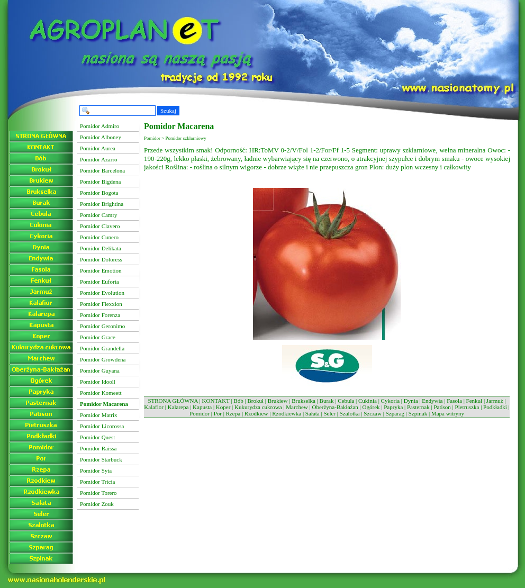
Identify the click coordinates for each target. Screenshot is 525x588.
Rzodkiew (256, 413)
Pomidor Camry (98, 215)
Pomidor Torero (98, 493)
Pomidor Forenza (100, 315)
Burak (327, 400)
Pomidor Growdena (102, 359)
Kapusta (202, 407)
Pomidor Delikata (100, 248)
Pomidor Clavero (100, 226)
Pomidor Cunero (99, 237)
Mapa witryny (447, 413)
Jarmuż (494, 400)
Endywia (432, 400)
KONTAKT (216, 400)
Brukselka (303, 400)
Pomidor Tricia (97, 481)
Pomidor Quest (97, 437)
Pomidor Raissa (98, 448)
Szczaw (373, 413)
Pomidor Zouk (97, 504)
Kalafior (154, 407)
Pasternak (418, 407)
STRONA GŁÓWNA (172, 400)
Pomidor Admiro (99, 126)
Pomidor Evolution (102, 293)
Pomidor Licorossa (102, 426)
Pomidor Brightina (101, 204)
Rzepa (233, 413)
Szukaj (168, 110)
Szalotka (350, 413)
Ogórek (371, 407)
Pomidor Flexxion (101, 304)
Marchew (297, 407)
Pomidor (199, 413)
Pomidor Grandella (102, 348)
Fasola (454, 400)
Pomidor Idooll (97, 381)
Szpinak (418, 413)
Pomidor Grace (97, 337)
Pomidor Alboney (100, 137)
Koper (223, 407)
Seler (329, 413)
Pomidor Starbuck (101, 459)
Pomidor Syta (96, 470)
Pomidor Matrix (98, 415)
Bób (238, 400)
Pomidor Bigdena (100, 181)
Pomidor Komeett (101, 393)
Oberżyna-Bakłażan (335, 407)
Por (218, 413)
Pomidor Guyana (100, 370)
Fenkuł (474, 400)
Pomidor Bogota (99, 192)
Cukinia (367, 400)
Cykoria (390, 400)
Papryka (393, 407)
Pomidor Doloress (101, 259)
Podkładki (495, 407)
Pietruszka (467, 407)
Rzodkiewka (286, 413)
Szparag (395, 413)
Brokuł (255, 400)
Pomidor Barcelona (102, 170)
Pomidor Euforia (99, 281)
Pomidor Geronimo (102, 326)
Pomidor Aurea (97, 148)
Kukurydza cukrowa (258, 407)
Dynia (411, 400)
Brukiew (278, 400)
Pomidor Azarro (98, 159)
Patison (441, 407)
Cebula (346, 400)
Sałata (312, 413)
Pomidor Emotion (101, 270)
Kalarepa (178, 407)
